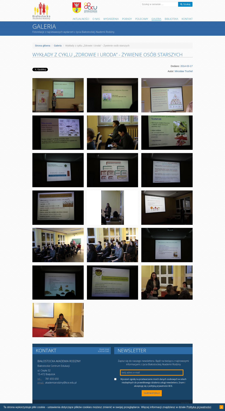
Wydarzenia (111, 18)
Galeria (156, 18)
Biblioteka (171, 18)
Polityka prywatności (198, 407)
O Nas (96, 18)
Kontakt (187, 18)
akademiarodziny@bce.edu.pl (61, 382)
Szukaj (185, 4)
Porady (127, 18)
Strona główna (42, 45)
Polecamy (141, 18)
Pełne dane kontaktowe (103, 350)
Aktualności (81, 18)
